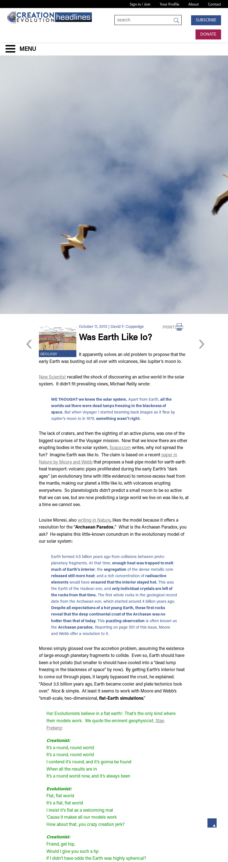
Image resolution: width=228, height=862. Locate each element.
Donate (208, 34)
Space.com (120, 448)
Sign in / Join (140, 5)
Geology (48, 354)
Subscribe (206, 20)
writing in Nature (94, 520)
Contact (214, 5)
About (193, 5)
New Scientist (52, 377)
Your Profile (169, 5)
